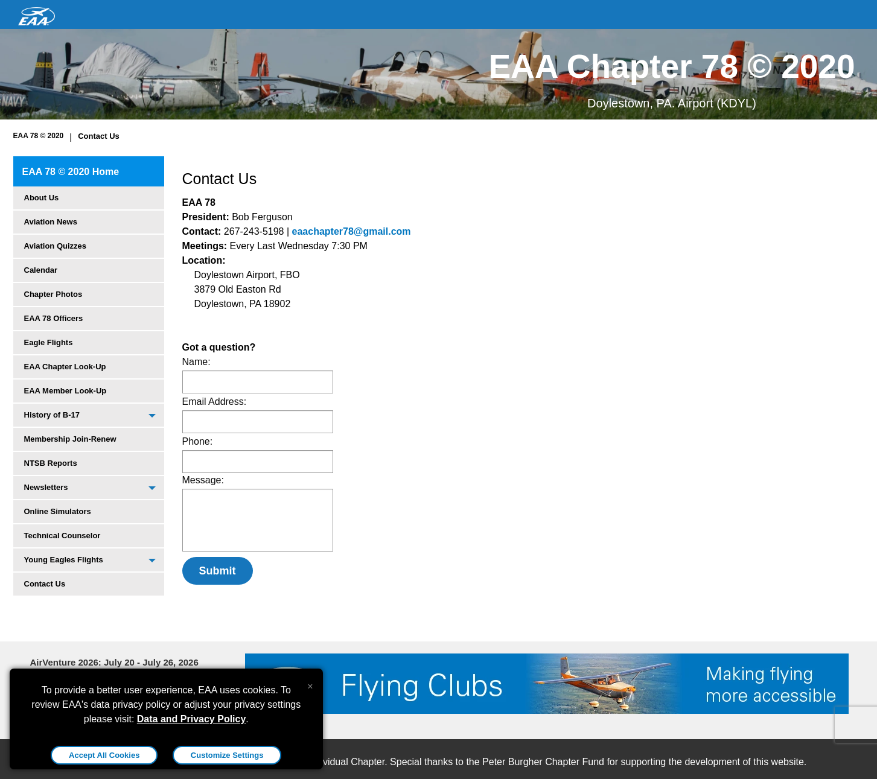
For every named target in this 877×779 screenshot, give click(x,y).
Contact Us (99, 136)
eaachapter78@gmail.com (351, 231)
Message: (203, 480)
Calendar (41, 270)
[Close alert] (310, 683)
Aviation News (50, 221)
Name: (196, 362)
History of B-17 (52, 414)
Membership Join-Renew (70, 439)
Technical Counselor (62, 535)
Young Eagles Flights (63, 559)
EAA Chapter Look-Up (65, 366)
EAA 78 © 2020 (38, 136)
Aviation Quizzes (55, 245)
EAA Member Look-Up (65, 390)
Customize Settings (227, 755)
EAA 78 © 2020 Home (71, 172)
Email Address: (214, 401)
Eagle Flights (48, 342)
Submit (217, 571)
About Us (41, 197)
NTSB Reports (50, 463)
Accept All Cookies (104, 755)
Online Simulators (57, 511)
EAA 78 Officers (53, 318)
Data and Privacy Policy (191, 719)
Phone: (197, 441)
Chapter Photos (53, 294)
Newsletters (46, 487)
